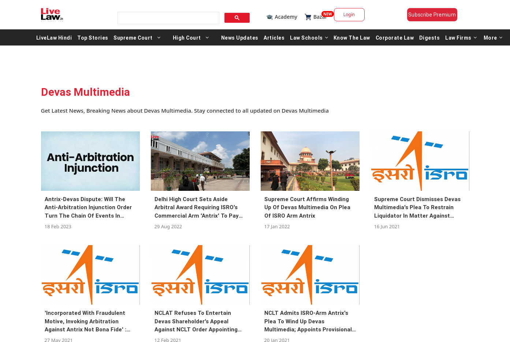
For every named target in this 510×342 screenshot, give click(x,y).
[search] (167, 18)
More (493, 37)
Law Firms (461, 37)
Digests (429, 37)
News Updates (239, 37)
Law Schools (309, 37)
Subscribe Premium (432, 14)
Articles (274, 37)
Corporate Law (395, 37)
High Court (187, 37)
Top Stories (92, 37)
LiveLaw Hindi (54, 37)
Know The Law (352, 37)
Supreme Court (133, 37)
